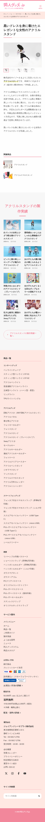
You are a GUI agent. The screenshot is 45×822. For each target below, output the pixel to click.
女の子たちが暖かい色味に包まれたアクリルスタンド (32, 315)
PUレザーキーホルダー (13, 597)
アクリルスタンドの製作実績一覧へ (23, 334)
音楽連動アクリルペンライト (16, 386)
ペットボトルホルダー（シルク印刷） (20, 569)
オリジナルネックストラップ (16, 605)
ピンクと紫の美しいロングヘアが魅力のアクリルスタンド (12, 262)
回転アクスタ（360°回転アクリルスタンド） (22, 413)
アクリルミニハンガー (13, 486)
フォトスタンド (10, 429)
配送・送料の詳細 (11, 713)
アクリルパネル (10, 417)
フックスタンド (10, 474)
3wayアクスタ (10, 441)
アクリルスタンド (20, 165)
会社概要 (7, 749)
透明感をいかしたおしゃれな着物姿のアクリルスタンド (32, 236)
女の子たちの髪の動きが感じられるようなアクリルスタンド (32, 262)
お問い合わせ (9, 767)
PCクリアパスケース (12, 581)
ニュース (7, 643)
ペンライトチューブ (12, 370)
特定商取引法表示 (11, 760)
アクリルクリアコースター (15, 462)
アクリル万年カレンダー (14, 482)
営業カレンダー (10, 753)
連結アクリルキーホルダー (15, 453)
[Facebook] (18, 773)
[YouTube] (24, 773)
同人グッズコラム (11, 647)
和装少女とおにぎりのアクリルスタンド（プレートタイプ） (12, 289)
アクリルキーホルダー (13, 449)
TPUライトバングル (12, 399)
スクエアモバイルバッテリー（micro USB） (22, 523)
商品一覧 (7, 629)
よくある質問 (9, 640)
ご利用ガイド (9, 633)
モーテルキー (9, 445)
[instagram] (12, 773)
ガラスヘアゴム (10, 577)
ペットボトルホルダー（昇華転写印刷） (20, 565)
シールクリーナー (11, 542)
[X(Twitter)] (6, 773)
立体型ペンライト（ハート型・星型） (20, 390)
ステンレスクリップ (12, 601)
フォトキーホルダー (12, 425)
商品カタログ (9, 650)
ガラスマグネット (11, 573)
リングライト (9, 394)
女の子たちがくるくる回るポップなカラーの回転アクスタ (32, 289)
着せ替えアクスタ (11, 421)
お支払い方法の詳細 (12, 686)
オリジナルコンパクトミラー (16, 585)
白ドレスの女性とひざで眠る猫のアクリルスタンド (12, 236)
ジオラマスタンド (11, 470)
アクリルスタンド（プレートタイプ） (20, 437)
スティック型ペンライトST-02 (16, 378)
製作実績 (13, 241)
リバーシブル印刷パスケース (16, 557)
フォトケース (9, 458)
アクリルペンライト (12, 382)
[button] (38, 55)
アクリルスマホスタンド (23, 175)
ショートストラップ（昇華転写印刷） (20, 561)
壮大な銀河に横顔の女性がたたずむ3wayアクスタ (12, 315)
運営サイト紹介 (10, 763)
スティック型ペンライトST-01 (16, 374)
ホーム (6, 626)
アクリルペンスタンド (13, 466)
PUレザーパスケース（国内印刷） (18, 593)
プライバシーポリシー (13, 757)
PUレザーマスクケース (13, 589)
